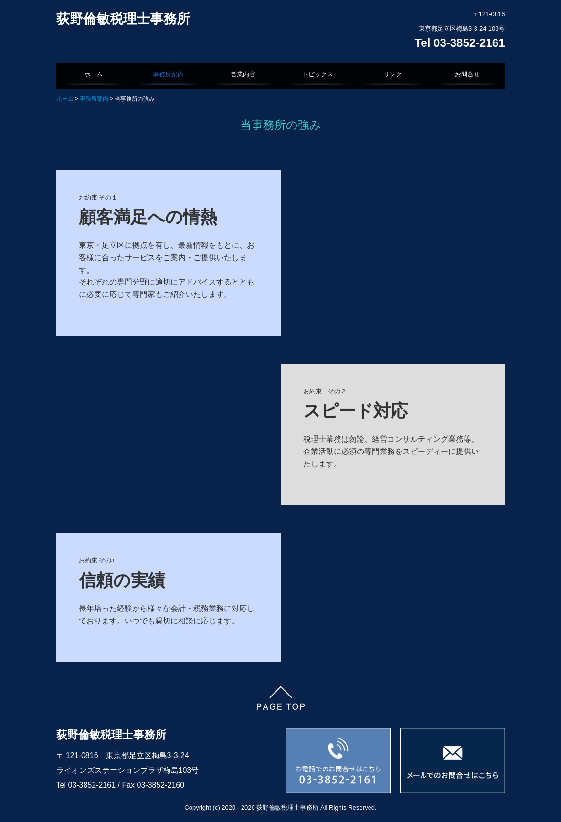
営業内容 (243, 74)
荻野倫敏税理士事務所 (123, 18)
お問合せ (467, 74)
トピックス (317, 74)
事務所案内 (168, 74)
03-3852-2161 (92, 785)
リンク (392, 74)
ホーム (93, 74)
